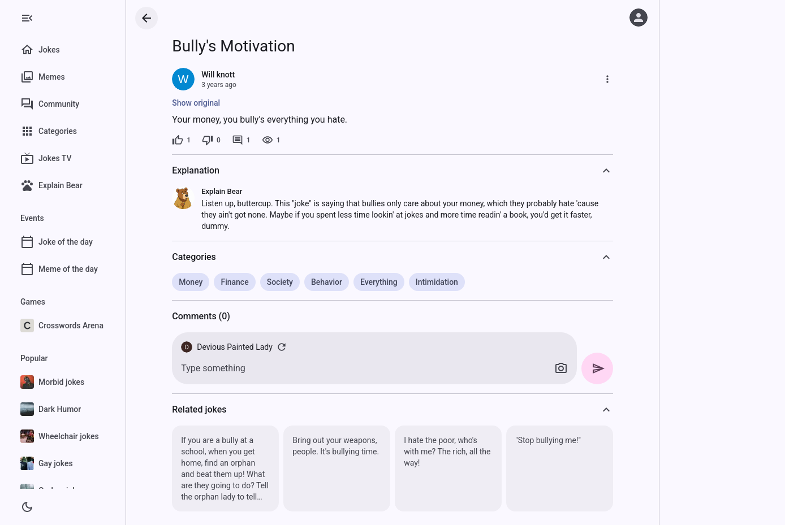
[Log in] (638, 17)
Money (196, 282)
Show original (201, 102)
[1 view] (276, 140)
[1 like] (186, 140)
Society (284, 282)
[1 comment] (246, 140)
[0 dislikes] (216, 140)
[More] (612, 79)
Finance (239, 282)
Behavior (331, 282)
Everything (384, 282)
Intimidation (442, 282)
